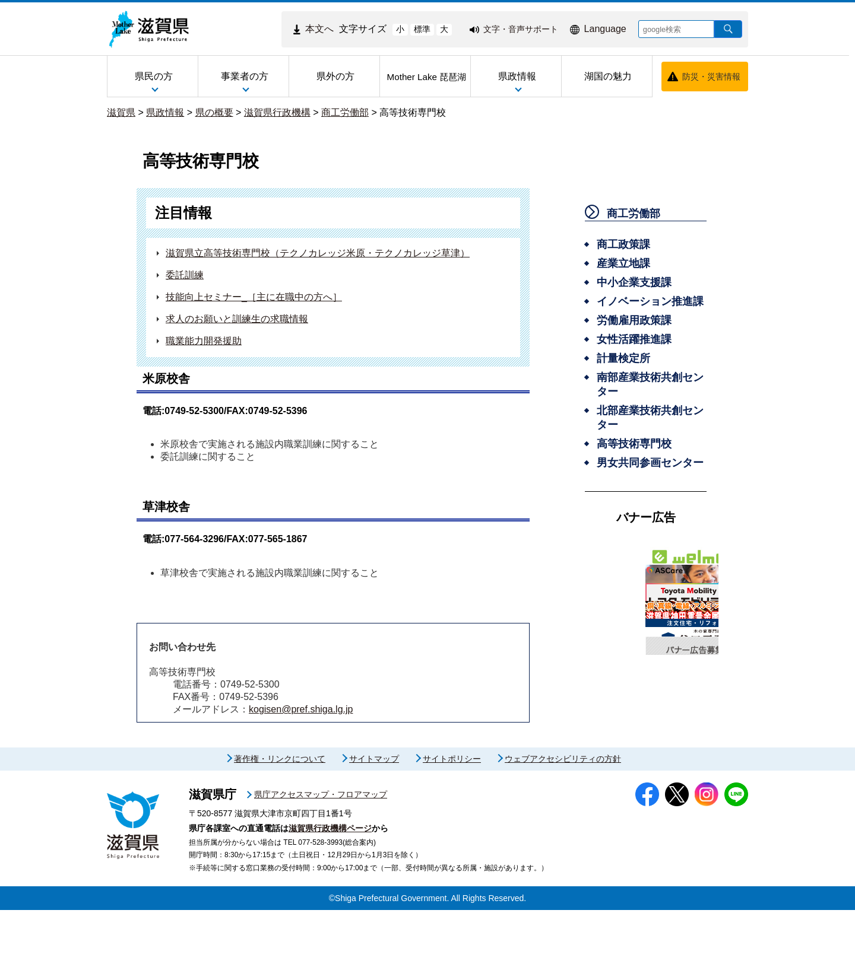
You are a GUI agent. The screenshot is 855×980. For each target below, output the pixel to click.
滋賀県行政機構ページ (330, 898)
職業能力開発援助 (204, 341)
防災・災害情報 (711, 76)
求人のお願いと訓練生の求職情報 (237, 319)
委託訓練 (185, 275)
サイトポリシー (452, 828)
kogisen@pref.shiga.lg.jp (301, 709)
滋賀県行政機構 (277, 112)
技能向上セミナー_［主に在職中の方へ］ (254, 297)
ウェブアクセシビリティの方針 (563, 828)
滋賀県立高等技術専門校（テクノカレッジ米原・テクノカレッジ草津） (318, 253)
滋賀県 (121, 112)
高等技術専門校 (412, 112)
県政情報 (165, 112)
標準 (422, 29)
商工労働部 (345, 112)
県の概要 (214, 112)
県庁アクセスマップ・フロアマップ (320, 864)
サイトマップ (374, 828)
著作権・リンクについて (279, 828)
